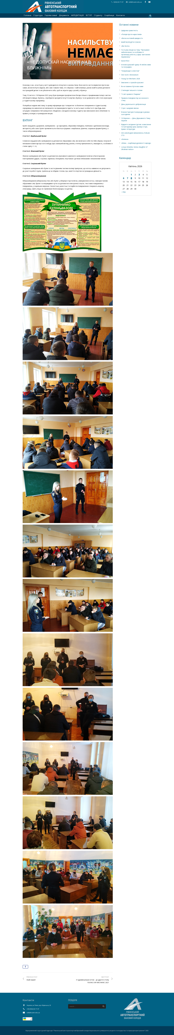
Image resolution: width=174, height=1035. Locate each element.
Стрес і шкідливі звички (130, 108)
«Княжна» (125, 139)
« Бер (124, 192)
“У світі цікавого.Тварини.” (131, 94)
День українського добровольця (133, 104)
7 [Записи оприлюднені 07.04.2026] (127, 178)
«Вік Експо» (125, 46)
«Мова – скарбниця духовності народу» (136, 143)
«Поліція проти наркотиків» (131, 34)
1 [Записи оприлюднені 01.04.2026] (131, 174)
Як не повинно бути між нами (132, 86)
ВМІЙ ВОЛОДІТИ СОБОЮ (131, 42)
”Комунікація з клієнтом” (130, 71)
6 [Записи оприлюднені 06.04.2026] (123, 178)
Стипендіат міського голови (131, 90)
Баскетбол (125, 61)
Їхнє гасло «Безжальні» (129, 75)
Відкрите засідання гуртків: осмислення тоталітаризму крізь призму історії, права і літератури (136, 126)
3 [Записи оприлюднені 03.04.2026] (139, 174)
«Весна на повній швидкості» (132, 38)
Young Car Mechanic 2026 (130, 79)
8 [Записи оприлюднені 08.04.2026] (131, 178)
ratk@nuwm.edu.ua (135, 2)
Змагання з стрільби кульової (132, 82)
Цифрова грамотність (129, 30)
